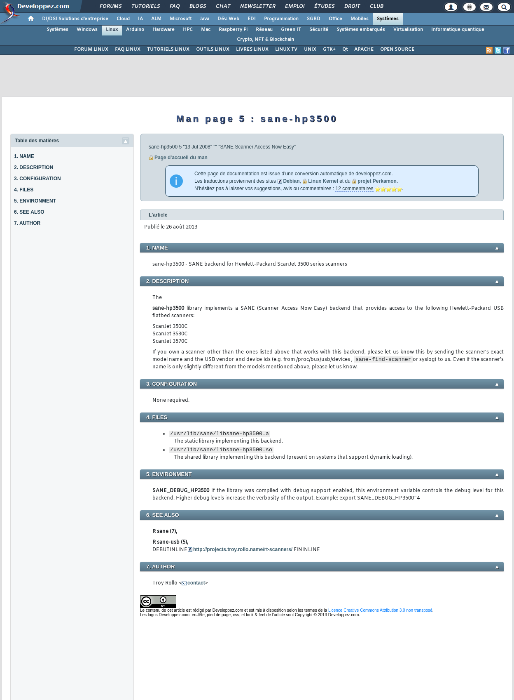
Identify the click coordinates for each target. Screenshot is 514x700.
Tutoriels (145, 6)
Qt (345, 49)
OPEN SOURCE (397, 49)
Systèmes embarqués (360, 30)
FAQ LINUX (127, 49)
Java (204, 19)
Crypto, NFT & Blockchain (265, 39)
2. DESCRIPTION (33, 167)
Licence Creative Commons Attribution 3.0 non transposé (380, 610)
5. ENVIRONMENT (35, 201)
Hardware (163, 30)
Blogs (197, 6)
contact (196, 583)
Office (335, 19)
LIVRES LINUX (252, 49)
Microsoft (181, 19)
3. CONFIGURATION (37, 178)
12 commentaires (354, 188)
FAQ (174, 6)
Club (376, 6)
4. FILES (23, 190)
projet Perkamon (377, 181)
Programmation (281, 19)
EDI (252, 19)
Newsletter (257, 6)
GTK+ (329, 49)
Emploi (294, 6)
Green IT (291, 30)
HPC (188, 30)
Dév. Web (228, 19)
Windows (87, 30)
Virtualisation (408, 30)
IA (140, 19)
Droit (351, 6)
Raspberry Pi (233, 30)
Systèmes (388, 19)
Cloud (123, 19)
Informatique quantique (457, 30)
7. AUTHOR (27, 223)
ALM (156, 19)
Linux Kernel (323, 181)
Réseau (264, 30)
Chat (223, 6)
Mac (205, 30)
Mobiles (359, 19)
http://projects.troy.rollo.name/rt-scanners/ (242, 549)
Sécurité (318, 30)
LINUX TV (286, 49)
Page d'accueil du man (181, 157)
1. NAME (24, 156)
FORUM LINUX (91, 49)
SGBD (313, 19)
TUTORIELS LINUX (168, 49)
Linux (112, 30)
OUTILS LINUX (212, 49)
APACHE (364, 49)
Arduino (135, 30)
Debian (291, 181)
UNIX (310, 49)
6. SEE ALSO (29, 212)
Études (324, 6)
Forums (110, 6)
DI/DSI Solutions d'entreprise (75, 19)
